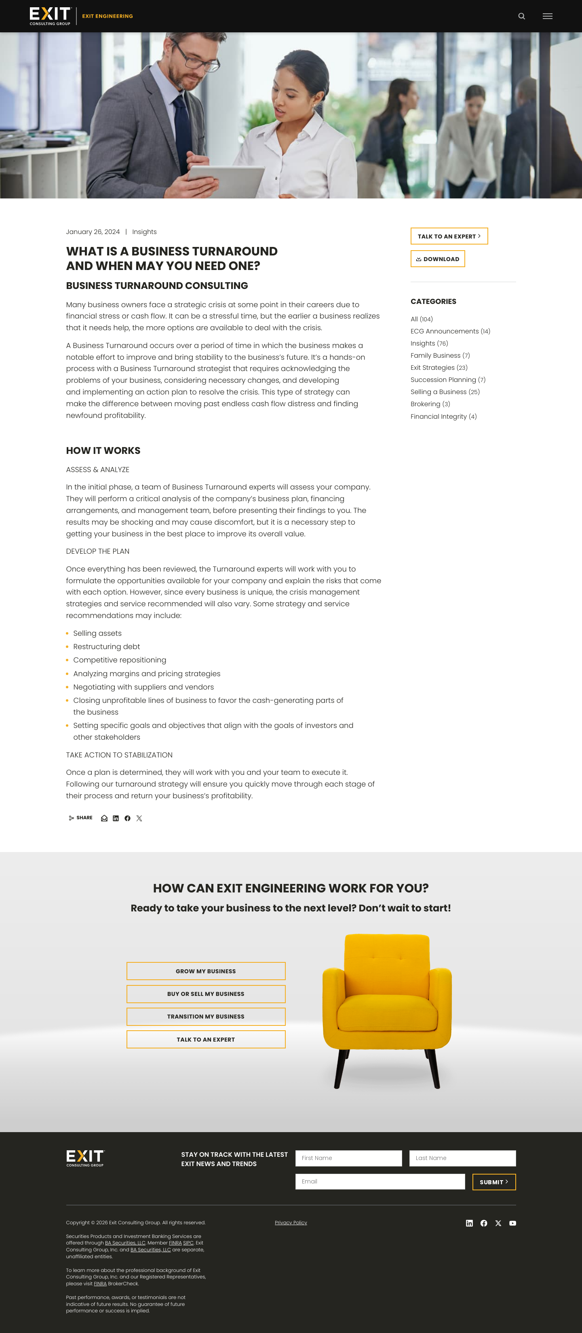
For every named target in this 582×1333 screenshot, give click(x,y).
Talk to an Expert (206, 1040)
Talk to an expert (447, 236)
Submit (492, 1182)
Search (521, 22)
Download (442, 259)
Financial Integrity (444, 416)
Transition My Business (206, 1016)
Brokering (430, 404)
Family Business (440, 355)
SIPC (188, 1243)
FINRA (175, 1243)
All (422, 319)
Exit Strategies (439, 367)
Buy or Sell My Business (206, 994)
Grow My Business (206, 971)
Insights (429, 343)
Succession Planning (448, 379)
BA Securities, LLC (125, 1243)
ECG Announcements (450, 331)
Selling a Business (445, 392)
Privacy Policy (291, 1223)
